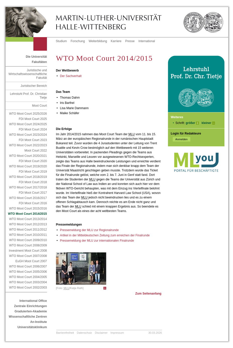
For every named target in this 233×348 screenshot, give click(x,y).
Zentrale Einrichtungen (30, 306)
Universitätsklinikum (32, 327)
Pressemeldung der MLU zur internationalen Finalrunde (97, 240)
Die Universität (36, 56)
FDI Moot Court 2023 (33, 140)
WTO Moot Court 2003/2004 (28, 282)
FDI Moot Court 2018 (33, 182)
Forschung (78, 41)
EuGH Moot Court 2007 (31, 261)
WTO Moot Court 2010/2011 (28, 235)
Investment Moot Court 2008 (28, 250)
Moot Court (39, 105)
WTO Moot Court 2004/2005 (28, 277)
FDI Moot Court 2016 (33, 203)
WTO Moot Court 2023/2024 (28, 134)
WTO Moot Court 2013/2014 (28, 219)
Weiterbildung (98, 41)
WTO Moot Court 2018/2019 (28, 177)
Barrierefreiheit (65, 332)
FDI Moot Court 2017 (33, 192)
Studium (61, 41)
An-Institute (38, 322)
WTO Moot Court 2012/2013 (28, 224)
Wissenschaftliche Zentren (28, 316)
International (146, 41)
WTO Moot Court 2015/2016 (28, 208)
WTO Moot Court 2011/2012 (28, 229)
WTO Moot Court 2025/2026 (28, 113)
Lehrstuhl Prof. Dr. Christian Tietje (28, 95)
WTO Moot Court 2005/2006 (28, 271)
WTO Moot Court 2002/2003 (28, 287)
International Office (33, 301)
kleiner (206, 123)
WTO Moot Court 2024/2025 (28, 124)
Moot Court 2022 (35, 150)
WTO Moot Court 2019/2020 (28, 166)
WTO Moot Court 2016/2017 (28, 198)
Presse (130, 41)
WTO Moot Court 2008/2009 (28, 245)
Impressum (117, 332)
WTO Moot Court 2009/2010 (28, 240)
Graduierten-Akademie (31, 311)
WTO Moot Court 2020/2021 (28, 156)
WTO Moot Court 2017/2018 (28, 187)
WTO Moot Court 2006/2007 (28, 266)
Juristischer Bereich (34, 86)
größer (190, 123)
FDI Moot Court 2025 (33, 119)
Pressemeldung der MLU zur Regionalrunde (89, 230)
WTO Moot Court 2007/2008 (28, 256)
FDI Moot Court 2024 (33, 129)
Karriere (116, 41)
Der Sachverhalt (71, 76)
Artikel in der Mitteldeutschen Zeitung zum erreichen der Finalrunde (105, 235)
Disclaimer (101, 332)
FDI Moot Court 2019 (33, 171)
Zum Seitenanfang (148, 293)
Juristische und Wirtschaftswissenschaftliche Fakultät (28, 74)
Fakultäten (39, 62)
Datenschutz (84, 332)
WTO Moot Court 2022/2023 (28, 145)
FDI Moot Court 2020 (33, 161)
